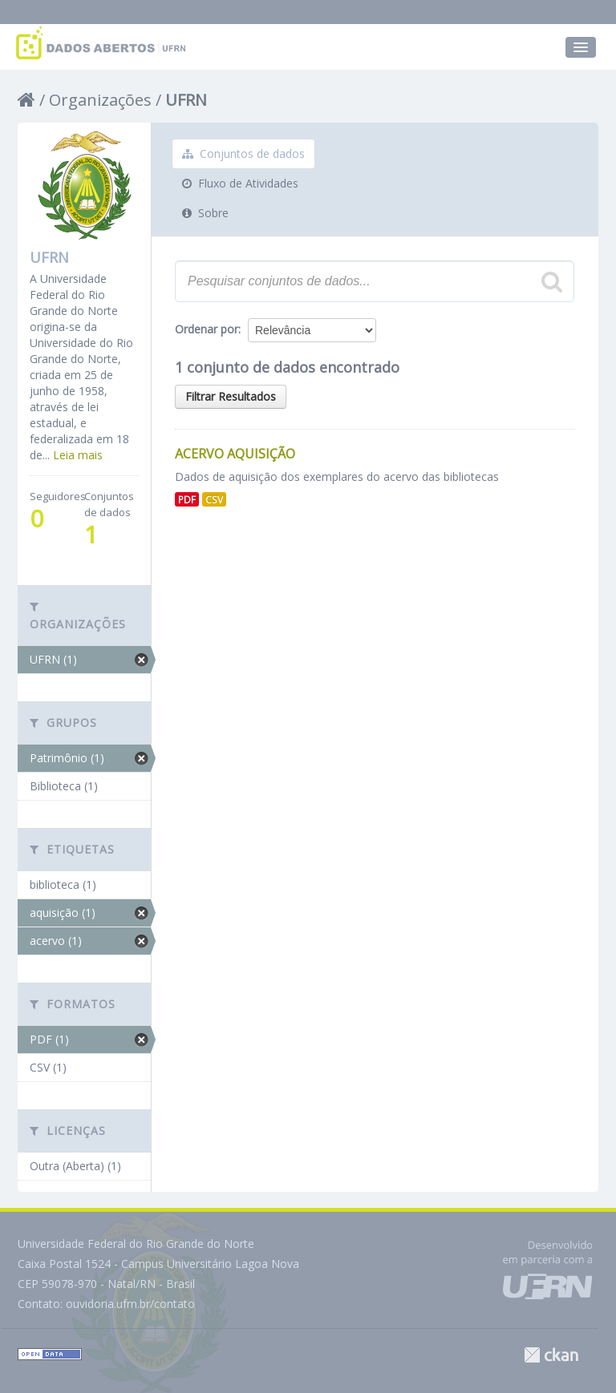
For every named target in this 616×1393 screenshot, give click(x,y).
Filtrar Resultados (230, 396)
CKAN (551, 1355)
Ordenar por (206, 329)
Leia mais (78, 454)
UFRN (186, 100)
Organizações (100, 100)
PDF (187, 499)
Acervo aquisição (235, 453)
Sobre (205, 212)
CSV (214, 499)
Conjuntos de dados (243, 153)
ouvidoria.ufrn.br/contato (130, 1303)
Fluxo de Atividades (240, 183)
